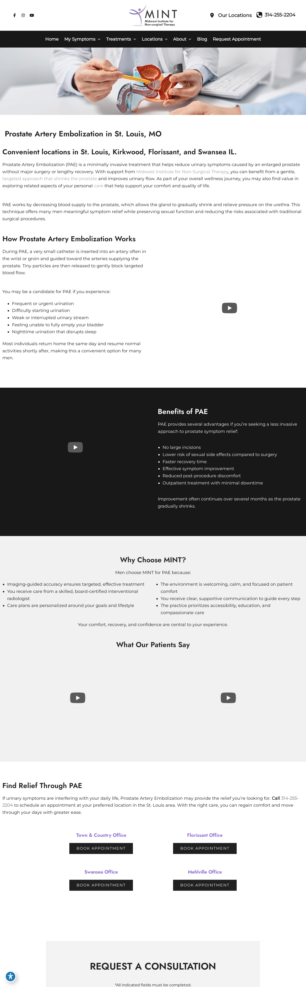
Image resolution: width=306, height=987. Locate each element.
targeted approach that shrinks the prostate (49, 178)
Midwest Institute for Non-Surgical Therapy (182, 171)
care (98, 185)
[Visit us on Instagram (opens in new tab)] (23, 15)
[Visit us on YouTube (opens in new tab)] (32, 15)
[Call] (276, 15)
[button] (97, 39)
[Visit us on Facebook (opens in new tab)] (14, 15)
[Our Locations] (231, 15)
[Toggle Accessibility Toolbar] (10, 976)
